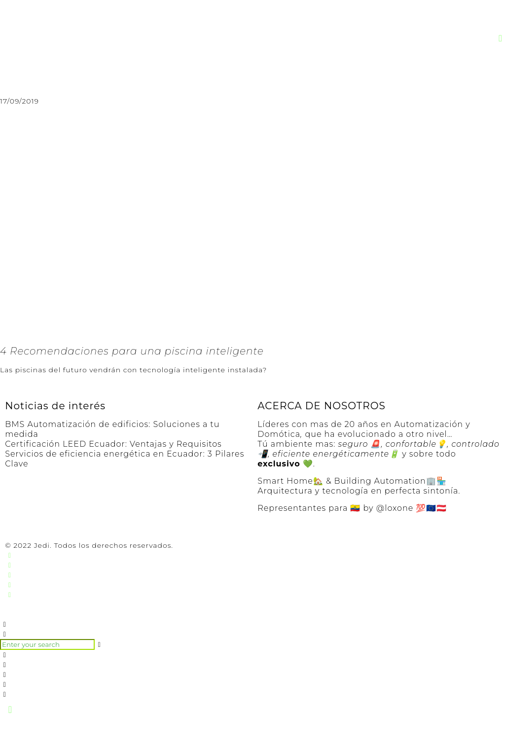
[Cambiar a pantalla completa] (54, 730)
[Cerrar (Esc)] (10, 730)
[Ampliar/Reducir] (76, 730)
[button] (501, 38)
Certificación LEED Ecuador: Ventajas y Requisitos (113, 444)
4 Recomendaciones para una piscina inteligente (132, 351)
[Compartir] (32, 730)
